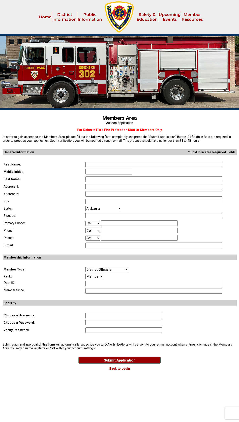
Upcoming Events (170, 17)
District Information (64, 17)
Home (45, 17)
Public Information (90, 17)
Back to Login (119, 368)
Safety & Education (147, 17)
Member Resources (192, 17)
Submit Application (119, 360)
